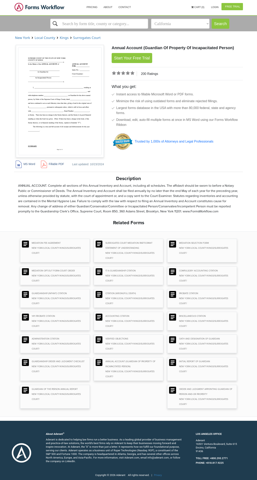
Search (220, 23)
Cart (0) (197, 7)
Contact (124, 7)
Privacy (158, 475)
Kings (64, 37)
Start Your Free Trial (132, 58)
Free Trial (232, 6)
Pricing (92, 7)
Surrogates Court (87, 37)
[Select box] (99, 24)
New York (22, 37)
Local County (45, 37)
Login (214, 7)
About (107, 7)
